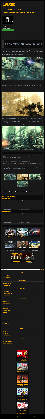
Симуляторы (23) (6, 306)
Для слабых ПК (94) (7, 341)
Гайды (10, 9)
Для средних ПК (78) (7, 343)
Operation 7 (28, 261)
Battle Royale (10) (7, 313)
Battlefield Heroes (34, 248)
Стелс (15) (5, 312)
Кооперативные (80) (7, 293)
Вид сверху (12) (6, 323)
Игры (5, 9)
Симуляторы (23, 191)
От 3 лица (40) (6, 321)
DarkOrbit (35, 236)
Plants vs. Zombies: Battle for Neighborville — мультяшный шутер (22, 398)
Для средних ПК (30, 191)
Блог (14, 9)
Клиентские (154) (7, 283)
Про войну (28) (6, 331)
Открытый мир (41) (7, 301)
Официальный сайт (7, 30)
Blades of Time (22, 236)
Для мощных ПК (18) (7, 344)
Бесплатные (5, 191)
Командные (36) (6, 303)
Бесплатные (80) (6, 277)
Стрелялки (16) (6, 310)
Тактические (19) (7, 308)
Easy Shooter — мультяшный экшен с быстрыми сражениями (22, 412)
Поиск (19, 9)
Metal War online (10, 248)
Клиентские (12, 191)
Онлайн (17, 191)
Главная (12, 416)
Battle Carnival (22, 248)
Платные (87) (6, 275)
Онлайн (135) (6, 291)
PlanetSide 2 (10, 236)
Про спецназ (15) (6, 333)
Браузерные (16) (6, 285)
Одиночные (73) (6, 295)
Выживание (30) (6, 304)
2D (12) (4, 325)
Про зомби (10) (6, 335)
